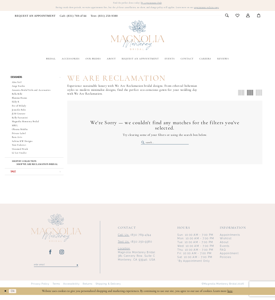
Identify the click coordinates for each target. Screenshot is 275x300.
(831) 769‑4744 (134, 239)
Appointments (230, 239)
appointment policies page (218, 8)
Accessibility (71, 289)
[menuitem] (35, 16)
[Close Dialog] (5, 296)
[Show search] (227, 17)
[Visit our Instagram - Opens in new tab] (62, 257)
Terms (56, 289)
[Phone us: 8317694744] (73, 16)
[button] (248, 17)
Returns (88, 289)
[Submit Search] (143, 144)
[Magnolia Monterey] (137, 36)
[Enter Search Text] (165, 144)
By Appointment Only (154, 3)
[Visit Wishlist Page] (237, 17)
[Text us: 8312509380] (104, 16)
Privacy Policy (40, 289)
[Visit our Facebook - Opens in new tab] (50, 257)
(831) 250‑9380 (135, 246)
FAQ (223, 254)
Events (225, 250)
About (224, 246)
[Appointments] (35, 16)
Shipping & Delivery (108, 289)
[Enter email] (56, 270)
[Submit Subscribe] (77, 270)
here (229, 296)
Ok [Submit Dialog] (14, 296)
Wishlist (225, 243)
